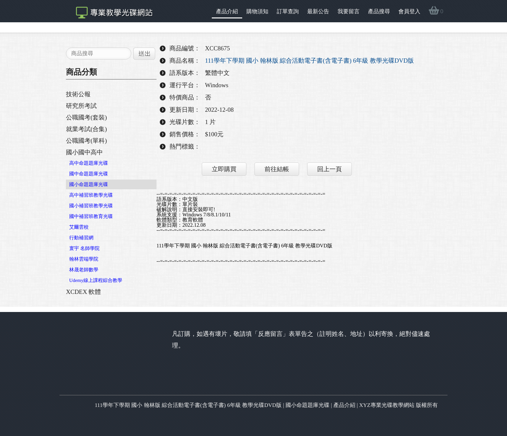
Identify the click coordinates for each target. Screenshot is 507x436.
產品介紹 (227, 11)
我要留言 (349, 11)
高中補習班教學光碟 (91, 195)
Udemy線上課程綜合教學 (95, 280)
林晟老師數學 (83, 269)
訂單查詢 (288, 11)
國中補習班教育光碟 (91, 216)
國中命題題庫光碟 (88, 173)
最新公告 (318, 11)
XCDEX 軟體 (83, 291)
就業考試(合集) (86, 129)
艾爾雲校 (79, 227)
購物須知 (257, 11)
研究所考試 (81, 105)
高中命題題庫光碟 (88, 163)
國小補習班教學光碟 (91, 205)
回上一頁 (329, 169)
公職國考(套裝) (86, 117)
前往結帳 (276, 169)
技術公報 (78, 94)
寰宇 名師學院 (84, 248)
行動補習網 (81, 237)
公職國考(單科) (86, 140)
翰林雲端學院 (83, 259)
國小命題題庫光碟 (88, 184)
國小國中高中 (84, 152)
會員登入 (409, 11)
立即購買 (224, 169)
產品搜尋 (379, 11)
